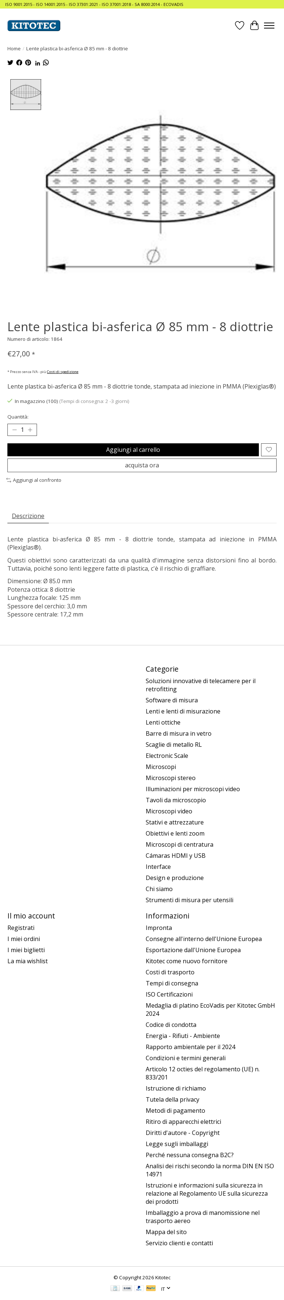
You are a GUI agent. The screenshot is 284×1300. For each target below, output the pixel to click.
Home (14, 48)
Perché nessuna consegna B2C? (190, 1155)
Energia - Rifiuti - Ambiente (183, 1036)
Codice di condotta (171, 1025)
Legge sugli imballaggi (177, 1144)
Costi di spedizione (62, 371)
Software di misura (172, 700)
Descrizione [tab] (28, 516)
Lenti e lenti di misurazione (183, 711)
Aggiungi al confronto (33, 480)
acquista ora (142, 465)
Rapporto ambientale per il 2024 (190, 1047)
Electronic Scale (167, 756)
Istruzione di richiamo (176, 1088)
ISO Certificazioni (169, 994)
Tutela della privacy (172, 1099)
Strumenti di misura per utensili (189, 900)
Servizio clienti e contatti (179, 1243)
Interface (158, 867)
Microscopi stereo (171, 778)
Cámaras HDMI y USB (176, 855)
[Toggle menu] (269, 25)
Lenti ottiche (163, 722)
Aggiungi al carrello (133, 450)
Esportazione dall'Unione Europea (193, 950)
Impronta (159, 928)
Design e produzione (175, 878)
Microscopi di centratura (179, 844)
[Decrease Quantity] (14, 429)
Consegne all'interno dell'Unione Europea (204, 939)
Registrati (20, 928)
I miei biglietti (26, 950)
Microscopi (161, 767)
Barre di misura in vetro (179, 733)
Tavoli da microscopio (176, 800)
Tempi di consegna (172, 983)
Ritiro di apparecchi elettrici (183, 1122)
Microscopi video (169, 811)
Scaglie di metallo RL (174, 744)
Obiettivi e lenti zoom (175, 833)
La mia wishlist (27, 961)
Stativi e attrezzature (175, 822)
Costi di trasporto (170, 972)
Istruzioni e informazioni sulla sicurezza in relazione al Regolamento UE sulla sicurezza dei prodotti (207, 1193)
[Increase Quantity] (30, 429)
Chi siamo (159, 889)
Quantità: (17, 416)
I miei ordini (23, 939)
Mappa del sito (166, 1232)
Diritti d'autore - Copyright (183, 1133)
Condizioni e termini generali (186, 1058)
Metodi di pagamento (175, 1110)
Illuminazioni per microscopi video (193, 789)
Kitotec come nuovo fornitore (186, 961)
